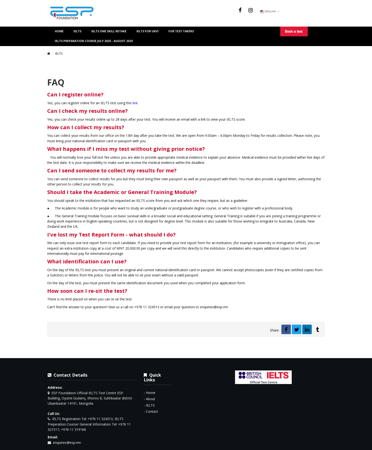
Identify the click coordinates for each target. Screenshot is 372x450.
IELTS (77, 31)
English (269, 11)
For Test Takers (181, 31)
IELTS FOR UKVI (147, 31)
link (135, 103)
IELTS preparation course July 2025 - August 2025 (94, 41)
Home (59, 31)
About (150, 399)
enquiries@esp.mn (67, 442)
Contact (152, 411)
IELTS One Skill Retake (108, 31)
